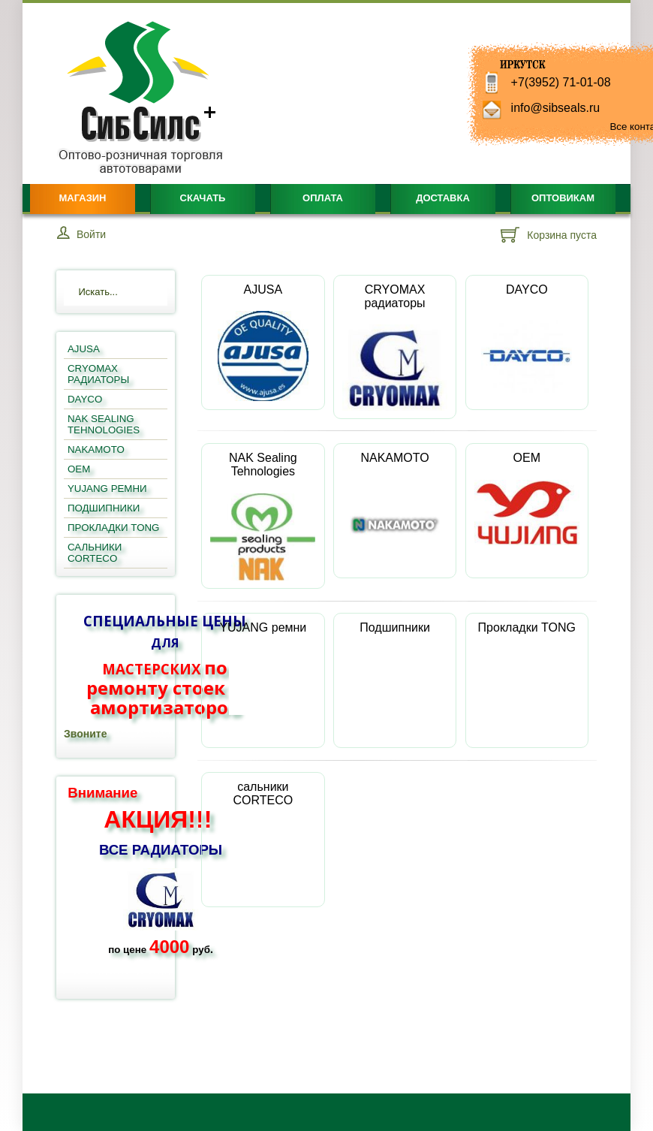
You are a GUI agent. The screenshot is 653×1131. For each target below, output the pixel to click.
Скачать (203, 198)
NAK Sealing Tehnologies (262, 516)
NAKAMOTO (395, 510)
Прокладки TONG (527, 668)
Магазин (82, 198)
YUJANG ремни (262, 668)
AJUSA (263, 342)
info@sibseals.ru (555, 107)
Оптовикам (562, 198)
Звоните (85, 734)
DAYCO (526, 342)
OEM (526, 498)
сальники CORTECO (262, 834)
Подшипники (395, 668)
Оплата (322, 198)
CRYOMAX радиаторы (394, 347)
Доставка (443, 198)
